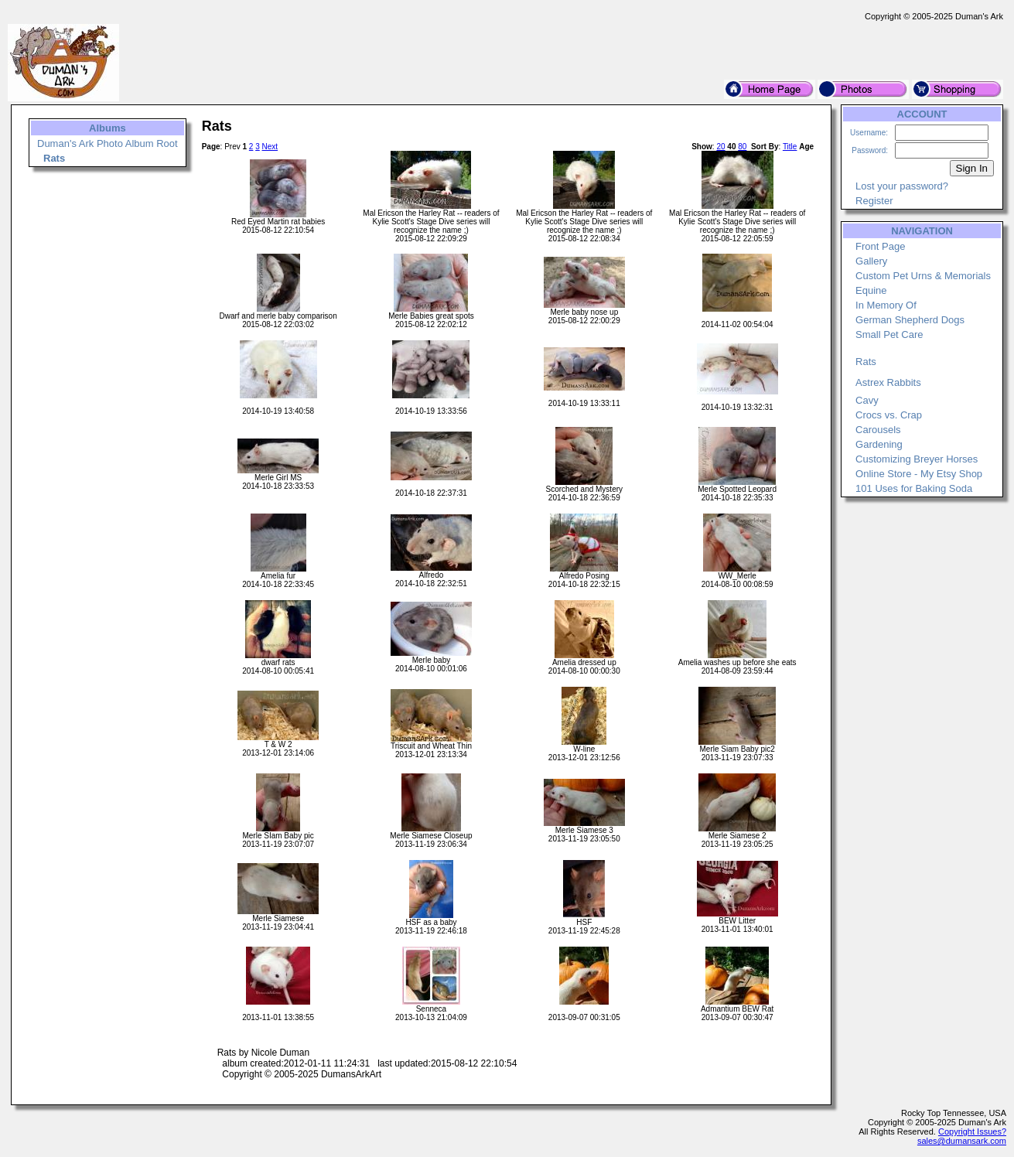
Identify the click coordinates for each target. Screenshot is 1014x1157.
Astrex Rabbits (888, 382)
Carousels (878, 429)
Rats (865, 361)
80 (742, 146)
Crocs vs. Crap (888, 415)
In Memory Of (886, 305)
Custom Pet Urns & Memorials (923, 276)
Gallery (871, 261)
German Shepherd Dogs (909, 320)
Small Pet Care (889, 334)
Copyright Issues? (972, 1131)
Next (270, 146)
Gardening (879, 444)
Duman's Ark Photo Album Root (107, 143)
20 (720, 146)
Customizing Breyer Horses (916, 459)
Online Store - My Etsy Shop (918, 474)
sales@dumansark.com (961, 1140)
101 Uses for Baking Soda (913, 488)
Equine (870, 290)
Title (790, 146)
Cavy (867, 400)
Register (874, 200)
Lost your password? (901, 186)
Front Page (880, 246)
